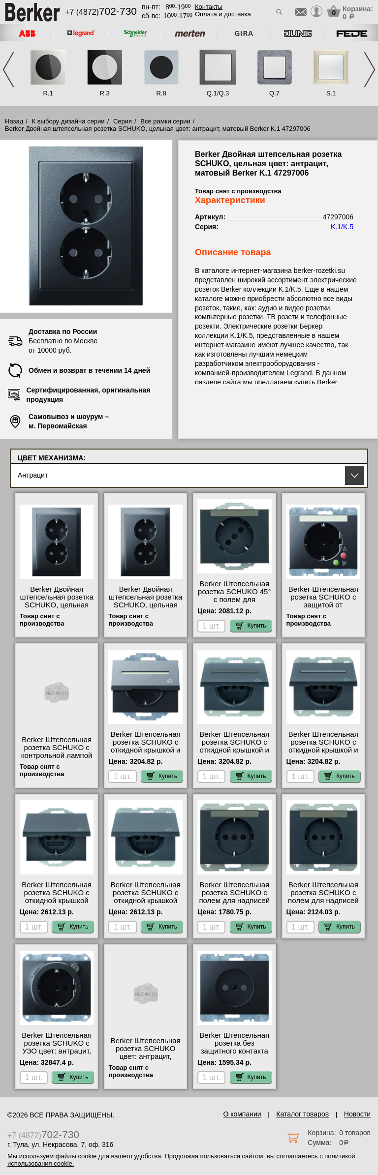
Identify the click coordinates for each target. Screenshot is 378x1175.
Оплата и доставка (223, 14)
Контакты (208, 6)
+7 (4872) (101, 12)
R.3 (104, 93)
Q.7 (274, 93)
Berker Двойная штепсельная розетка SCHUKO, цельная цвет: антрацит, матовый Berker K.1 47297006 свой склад (145, 609)
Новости (357, 1114)
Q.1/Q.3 (218, 93)
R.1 (48, 93)
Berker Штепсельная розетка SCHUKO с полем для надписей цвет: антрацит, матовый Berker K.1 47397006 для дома (234, 904)
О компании (242, 1114)
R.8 (161, 93)
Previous (8, 70)
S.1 (331, 93)
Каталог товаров (302, 1114)
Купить (251, 626)
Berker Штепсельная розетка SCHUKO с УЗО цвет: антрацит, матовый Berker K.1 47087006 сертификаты (57, 1055)
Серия (122, 121)
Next (370, 70)
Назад (14, 121)
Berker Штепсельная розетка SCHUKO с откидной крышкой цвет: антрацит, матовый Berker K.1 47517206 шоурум (146, 904)
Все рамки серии (165, 121)
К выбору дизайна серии (68, 121)
